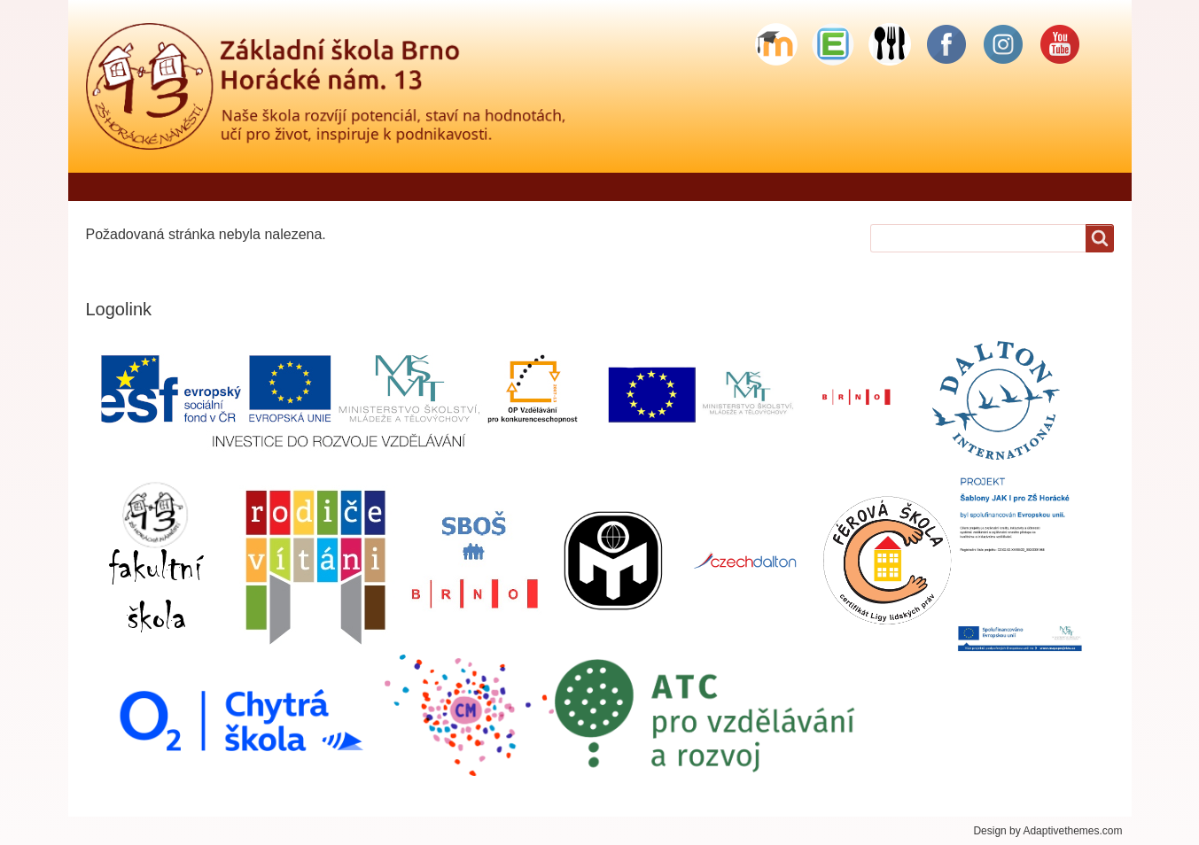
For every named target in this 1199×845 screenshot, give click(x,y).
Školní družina (782, 186)
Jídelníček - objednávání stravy (371, 186)
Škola (522, 186)
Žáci (688, 186)
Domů (114, 186)
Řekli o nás (202, 186)
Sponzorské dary (1060, 186)
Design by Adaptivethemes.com (1047, 831)
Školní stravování (916, 186)
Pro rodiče (607, 186)
